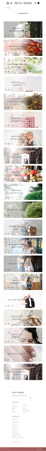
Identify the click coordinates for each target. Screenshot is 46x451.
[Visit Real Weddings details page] (23, 155)
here (35, 449)
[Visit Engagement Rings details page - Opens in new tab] (23, 228)
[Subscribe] (30, 398)
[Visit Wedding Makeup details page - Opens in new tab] (23, 336)
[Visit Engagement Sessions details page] (23, 246)
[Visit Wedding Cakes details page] (23, 83)
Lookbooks (9, 7)
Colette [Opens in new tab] (24, 406)
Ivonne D (13, 404)
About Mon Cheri (15, 430)
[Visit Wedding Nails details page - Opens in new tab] (23, 354)
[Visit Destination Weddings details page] (23, 47)
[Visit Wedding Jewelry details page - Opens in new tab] (23, 318)
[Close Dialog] (1, 449)
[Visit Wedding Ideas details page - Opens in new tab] (23, 209)
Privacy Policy (15, 432)
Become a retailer (15, 422)
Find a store (14, 424)
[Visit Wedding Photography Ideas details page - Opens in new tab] (23, 372)
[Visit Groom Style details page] (23, 264)
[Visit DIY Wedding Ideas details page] (23, 65)
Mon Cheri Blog (15, 428)
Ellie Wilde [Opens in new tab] (25, 404)
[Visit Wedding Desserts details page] (23, 119)
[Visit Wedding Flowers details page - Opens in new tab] (23, 174)
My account (14, 426)
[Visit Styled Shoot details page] (23, 300)
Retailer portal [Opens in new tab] (15, 420)
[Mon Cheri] (18, 392)
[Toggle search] (35, 3)
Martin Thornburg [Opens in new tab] (26, 410)
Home (5, 7)
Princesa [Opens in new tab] (24, 408)
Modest (13, 410)
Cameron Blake (15, 406)
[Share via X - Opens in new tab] (12, 35)
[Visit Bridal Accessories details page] (23, 29)
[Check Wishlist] (38, 3)
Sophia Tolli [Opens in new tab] (25, 412)
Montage (13, 408)
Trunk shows (14, 418)
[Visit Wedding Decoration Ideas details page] (23, 101)
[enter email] (21, 398)
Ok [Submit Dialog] (44, 449)
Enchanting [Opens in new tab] (14, 412)
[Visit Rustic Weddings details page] (23, 282)
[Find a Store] (11, 3)
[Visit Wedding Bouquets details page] (23, 137)
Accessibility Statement (16, 435)
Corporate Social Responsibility (18, 437)
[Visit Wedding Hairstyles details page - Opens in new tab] (23, 191)
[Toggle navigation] (7, 3)
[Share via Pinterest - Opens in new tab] (9, 35)
